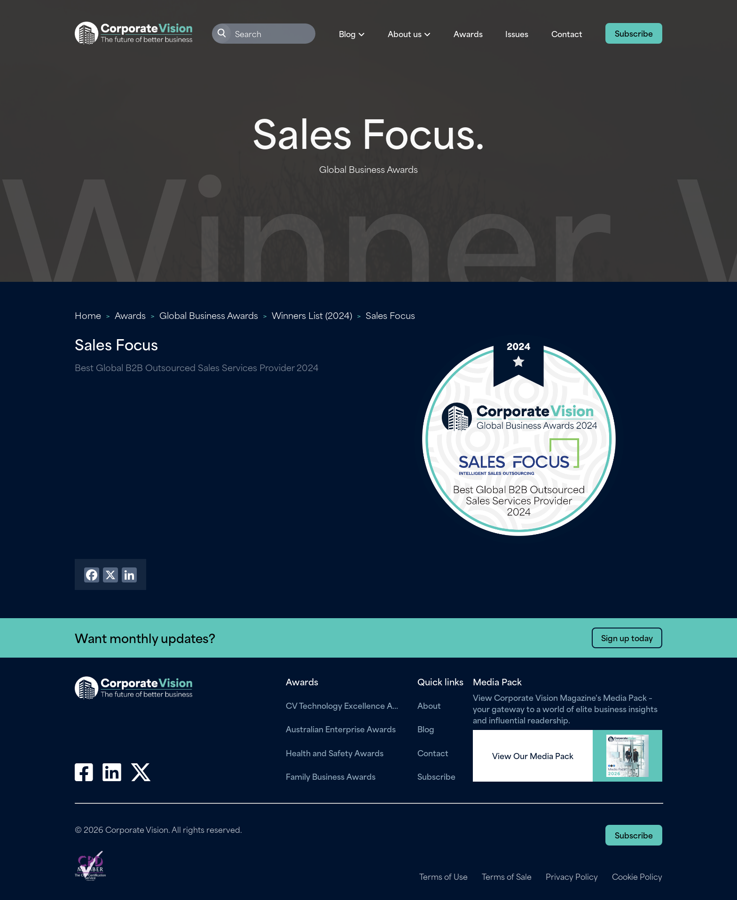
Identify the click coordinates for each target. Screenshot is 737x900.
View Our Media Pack (532, 755)
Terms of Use (443, 876)
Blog (425, 728)
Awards (468, 33)
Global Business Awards (208, 315)
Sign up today (627, 637)
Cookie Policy (637, 876)
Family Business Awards (331, 776)
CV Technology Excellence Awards (344, 705)
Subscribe (634, 33)
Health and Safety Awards (335, 752)
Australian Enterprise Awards (341, 728)
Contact (566, 33)
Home (88, 315)
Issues (516, 33)
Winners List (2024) (312, 315)
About (429, 705)
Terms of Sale (507, 876)
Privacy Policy (572, 876)
